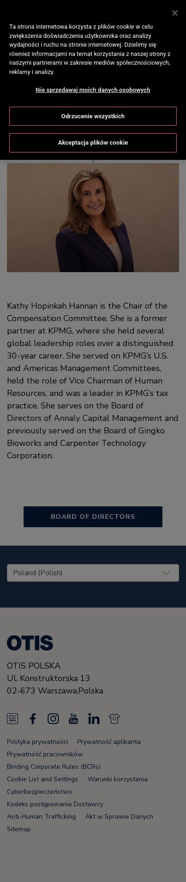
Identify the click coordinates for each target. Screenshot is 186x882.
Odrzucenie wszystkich (93, 114)
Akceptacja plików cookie (93, 141)
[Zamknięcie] (175, 11)
